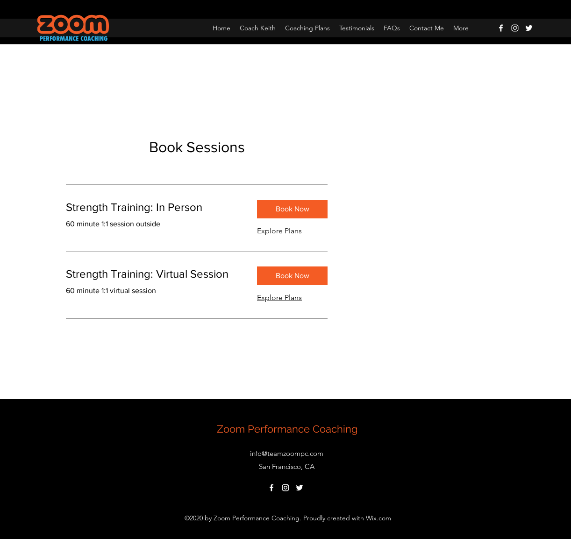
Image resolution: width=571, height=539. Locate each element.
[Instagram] (515, 28)
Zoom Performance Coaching (287, 429)
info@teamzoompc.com (286, 453)
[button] (292, 209)
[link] (154, 207)
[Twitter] (529, 28)
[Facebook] (501, 28)
